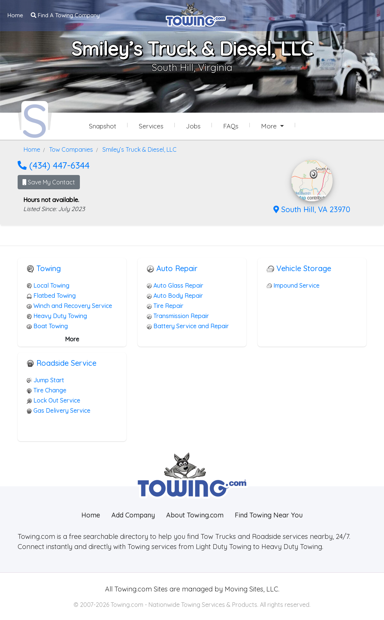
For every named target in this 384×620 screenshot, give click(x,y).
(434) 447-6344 (54, 164)
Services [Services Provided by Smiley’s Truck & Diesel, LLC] (151, 126)
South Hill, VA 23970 (311, 209)
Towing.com (132, 588)
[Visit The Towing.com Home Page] (196, 13)
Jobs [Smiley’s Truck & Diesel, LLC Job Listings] (193, 126)
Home (15, 15)
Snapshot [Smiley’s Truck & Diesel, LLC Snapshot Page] (102, 126)
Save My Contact (48, 182)
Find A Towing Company (65, 15)
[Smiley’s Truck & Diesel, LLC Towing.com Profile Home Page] (34, 119)
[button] (314, 174)
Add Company (133, 514)
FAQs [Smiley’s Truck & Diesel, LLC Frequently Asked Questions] (230, 126)
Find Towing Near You (269, 514)
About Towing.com (195, 514)
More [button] (270, 126)
